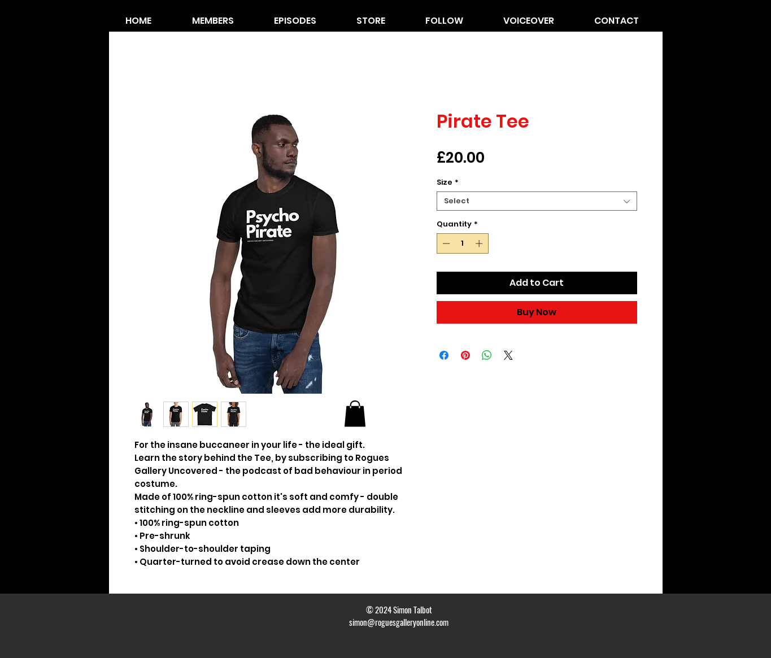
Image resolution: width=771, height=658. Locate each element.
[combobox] (537, 201)
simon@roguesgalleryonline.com (398, 622)
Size (448, 182)
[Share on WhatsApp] (487, 355)
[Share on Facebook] (444, 355)
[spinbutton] (462, 243)
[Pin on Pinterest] (465, 355)
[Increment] (480, 243)
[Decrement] (445, 243)
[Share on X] (508, 355)
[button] (355, 413)
